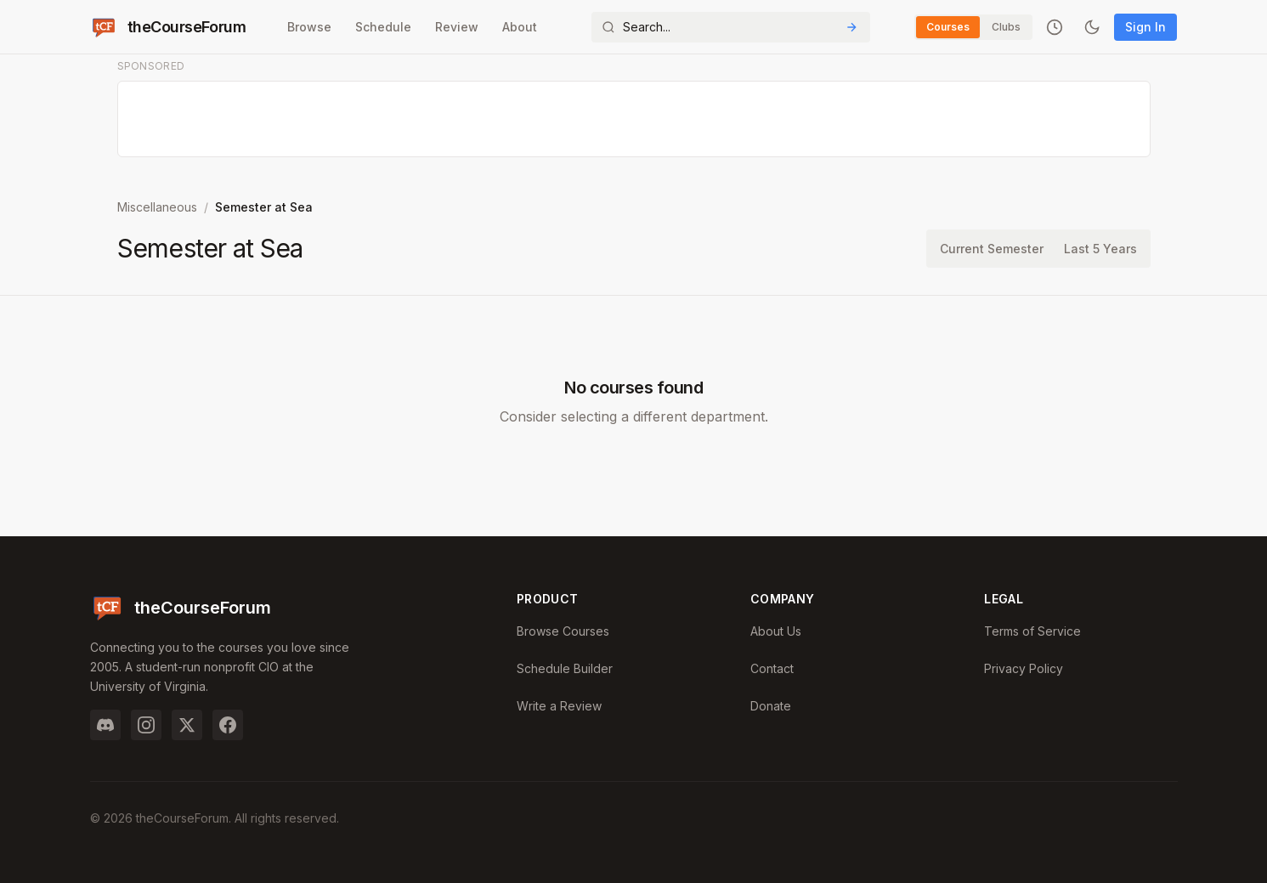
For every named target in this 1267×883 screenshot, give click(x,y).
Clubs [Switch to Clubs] (1006, 26)
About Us (775, 631)
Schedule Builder (565, 668)
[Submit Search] (851, 27)
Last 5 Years (1100, 248)
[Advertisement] (634, 120)
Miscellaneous (157, 207)
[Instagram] (146, 725)
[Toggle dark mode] (1092, 27)
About (519, 27)
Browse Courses (563, 631)
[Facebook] (227, 725)
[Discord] (105, 725)
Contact (772, 668)
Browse (309, 27)
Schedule (383, 27)
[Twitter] (187, 725)
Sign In (1145, 27)
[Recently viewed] (1054, 27)
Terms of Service (1032, 631)
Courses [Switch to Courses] (948, 26)
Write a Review (559, 706)
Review (456, 27)
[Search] (730, 27)
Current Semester (992, 248)
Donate (770, 706)
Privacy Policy (1023, 668)
